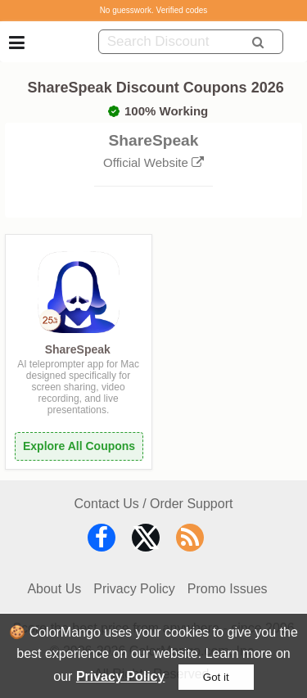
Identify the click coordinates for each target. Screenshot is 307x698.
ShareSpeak (78, 349)
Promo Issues (227, 589)
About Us (54, 589)
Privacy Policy (120, 676)
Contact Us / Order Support (153, 504)
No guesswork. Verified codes (154, 10)
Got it (216, 677)
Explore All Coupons (79, 446)
